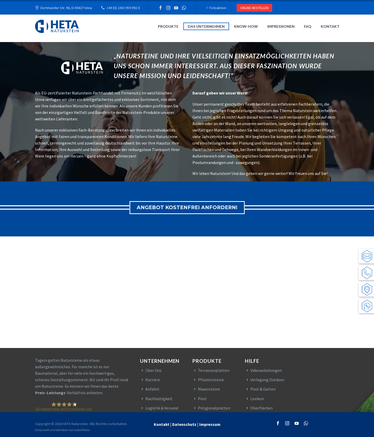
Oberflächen (261, 408)
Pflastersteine (211, 379)
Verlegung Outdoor (267, 379)
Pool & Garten (263, 389)
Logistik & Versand (161, 408)
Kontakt (330, 26)
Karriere (152, 379)
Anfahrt (152, 389)
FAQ (307, 26)
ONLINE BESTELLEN (254, 7)
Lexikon (257, 398)
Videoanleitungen (266, 370)
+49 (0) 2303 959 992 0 (123, 7)
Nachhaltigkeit (158, 398)
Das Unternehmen (206, 26)
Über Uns (153, 370)
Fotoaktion (217, 7)
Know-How (246, 26)
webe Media (82, 430)
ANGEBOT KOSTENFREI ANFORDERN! (192, 207)
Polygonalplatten (214, 408)
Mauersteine (209, 389)
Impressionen (281, 26)
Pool (202, 398)
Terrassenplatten (213, 370)
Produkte (168, 26)
